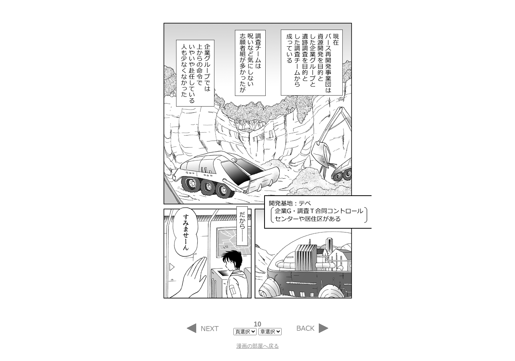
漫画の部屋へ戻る (257, 346)
